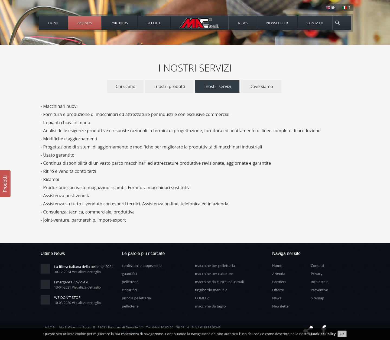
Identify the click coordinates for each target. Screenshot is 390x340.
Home (53, 22)
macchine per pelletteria (215, 265)
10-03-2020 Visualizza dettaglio (77, 302)
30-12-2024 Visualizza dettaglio (77, 272)
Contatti (315, 22)
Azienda (84, 22)
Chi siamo (125, 86)
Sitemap (317, 298)
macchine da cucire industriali (219, 281)
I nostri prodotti (169, 86)
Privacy (317, 273)
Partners (119, 22)
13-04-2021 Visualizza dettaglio (77, 287)
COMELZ (202, 298)
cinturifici (129, 289)
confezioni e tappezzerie (142, 265)
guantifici (129, 273)
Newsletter (277, 22)
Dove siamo (261, 86)
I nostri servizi (217, 86)
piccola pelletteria (136, 298)
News (243, 22)
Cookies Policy (323, 333)
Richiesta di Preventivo (320, 285)
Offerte (154, 22)
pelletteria (130, 281)
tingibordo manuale (211, 289)
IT (346, 7)
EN (331, 7)
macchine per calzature (214, 273)
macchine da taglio (210, 306)
